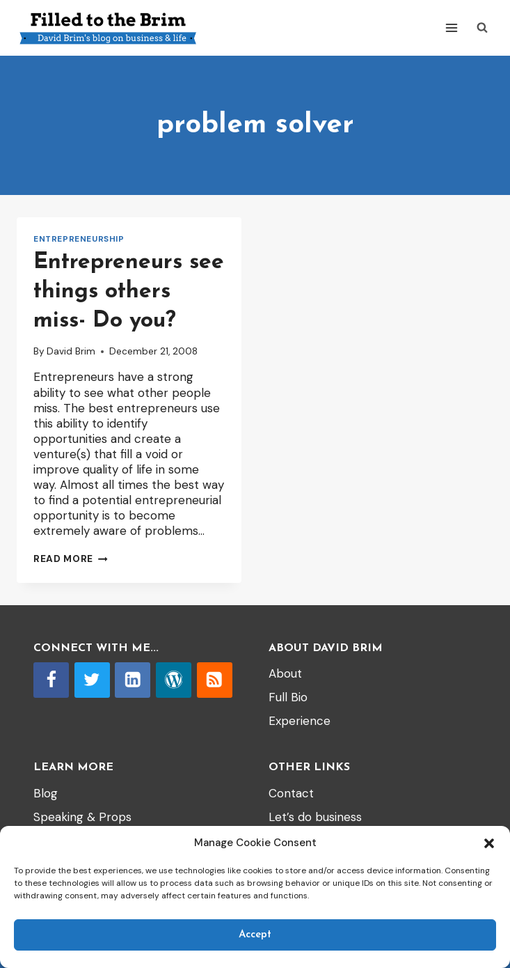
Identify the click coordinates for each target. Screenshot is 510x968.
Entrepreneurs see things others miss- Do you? (128, 291)
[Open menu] (451, 27)
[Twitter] (92, 680)
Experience (299, 720)
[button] (489, 843)
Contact (291, 793)
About (285, 673)
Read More (70, 559)
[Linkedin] (132, 680)
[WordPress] (173, 680)
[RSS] (214, 680)
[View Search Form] (482, 28)
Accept (255, 935)
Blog (45, 793)
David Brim (71, 351)
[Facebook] (51, 680)
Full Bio (288, 697)
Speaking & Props (82, 817)
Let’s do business (315, 817)
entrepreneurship (79, 238)
